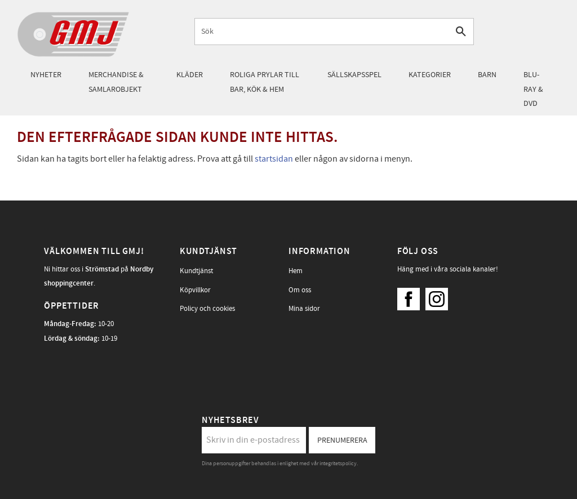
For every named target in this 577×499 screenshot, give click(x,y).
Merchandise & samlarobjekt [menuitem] (116, 82)
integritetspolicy (338, 463)
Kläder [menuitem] (189, 74)
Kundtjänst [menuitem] (196, 270)
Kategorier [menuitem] (430, 74)
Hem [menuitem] (295, 270)
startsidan (274, 158)
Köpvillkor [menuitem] (195, 290)
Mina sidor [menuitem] (304, 308)
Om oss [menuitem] (299, 290)
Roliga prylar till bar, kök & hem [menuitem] (264, 82)
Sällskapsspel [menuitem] (354, 74)
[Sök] (460, 31)
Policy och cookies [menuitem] (207, 308)
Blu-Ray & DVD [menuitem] (533, 89)
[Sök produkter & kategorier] (322, 31)
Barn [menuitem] (487, 74)
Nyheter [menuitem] (45, 74)
